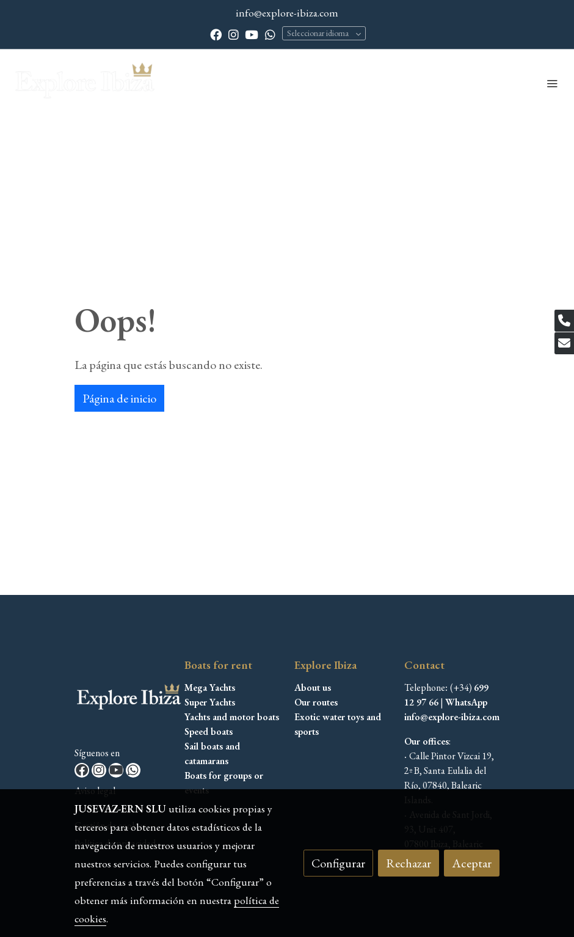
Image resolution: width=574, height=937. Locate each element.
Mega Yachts (209, 687)
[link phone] (564, 321)
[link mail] (564, 343)
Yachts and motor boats (231, 716)
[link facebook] (216, 34)
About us (312, 687)
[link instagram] (233, 34)
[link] (85, 83)
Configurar (338, 863)
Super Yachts (209, 702)
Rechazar (408, 863)
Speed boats (208, 731)
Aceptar (472, 863)
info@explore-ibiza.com (287, 12)
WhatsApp (466, 702)
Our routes (316, 702)
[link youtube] (251, 34)
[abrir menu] (552, 83)
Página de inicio (119, 398)
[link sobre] (122, 701)
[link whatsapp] (270, 34)
